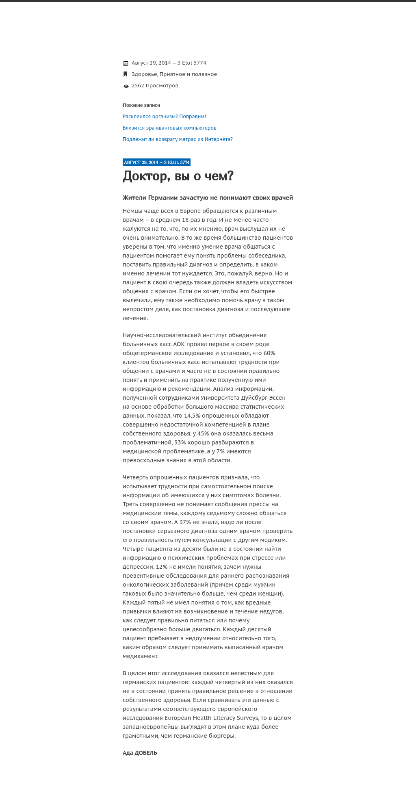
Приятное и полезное (188, 74)
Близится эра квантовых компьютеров (170, 128)
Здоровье (144, 74)
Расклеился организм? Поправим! (164, 116)
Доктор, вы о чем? (178, 175)
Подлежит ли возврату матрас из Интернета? (178, 139)
